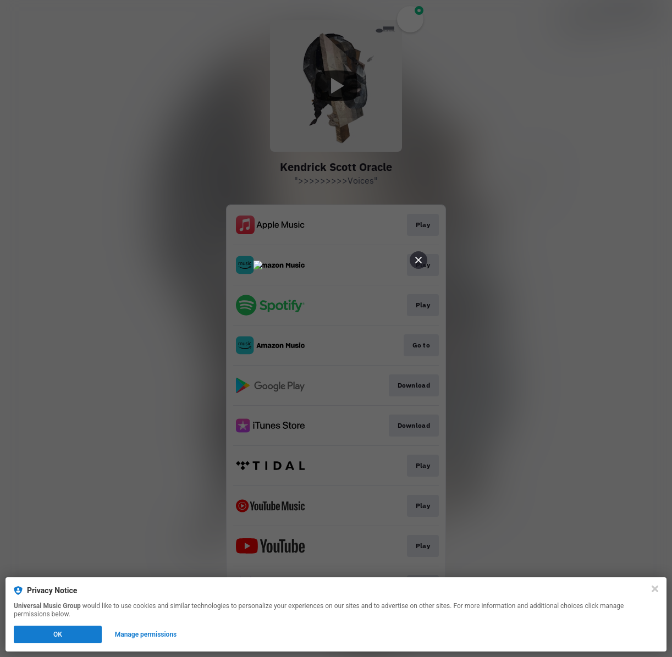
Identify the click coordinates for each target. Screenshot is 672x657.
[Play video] (336, 85)
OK (57, 634)
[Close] (655, 589)
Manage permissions (146, 634)
